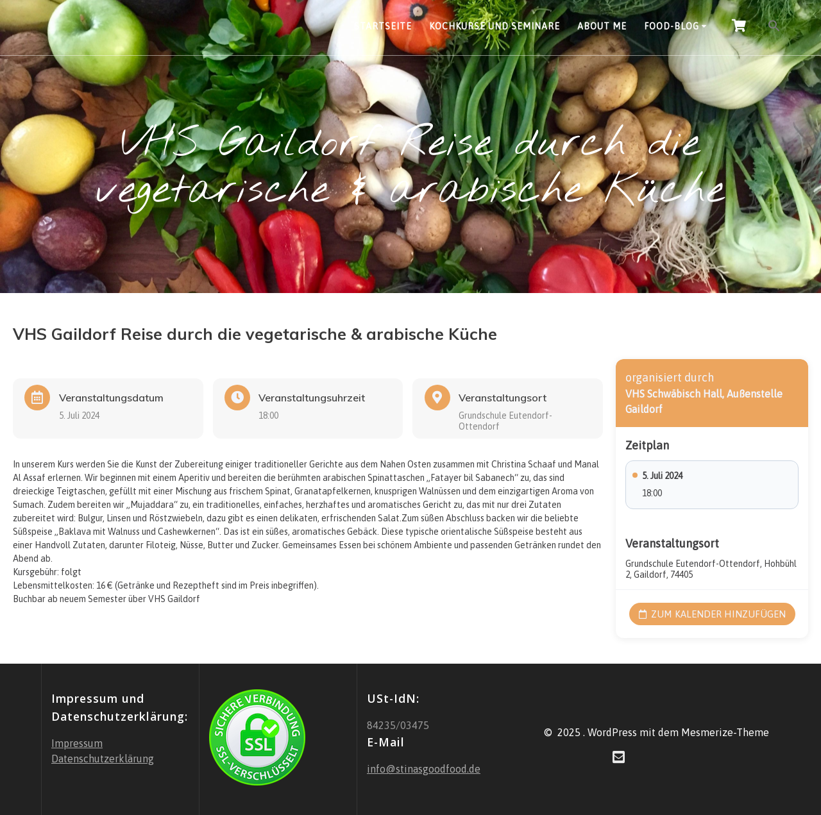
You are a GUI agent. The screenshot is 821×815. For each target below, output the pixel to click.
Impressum (77, 743)
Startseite (383, 26)
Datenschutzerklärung (102, 758)
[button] (774, 27)
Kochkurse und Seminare (494, 26)
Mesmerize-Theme (725, 731)
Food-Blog (671, 26)
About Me (602, 26)
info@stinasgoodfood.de (423, 769)
